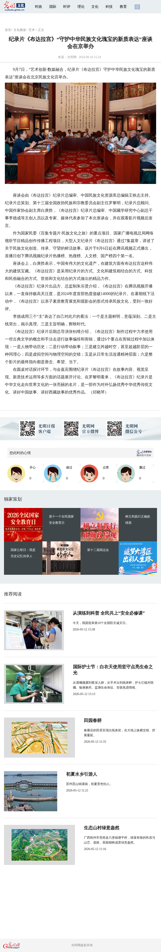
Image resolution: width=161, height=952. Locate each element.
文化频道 (20, 30)
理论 (80, 6)
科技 (109, 6)
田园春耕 (77, 720)
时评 (66, 6)
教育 (123, 6)
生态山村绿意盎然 (86, 827)
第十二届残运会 (98, 550)
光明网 (72, 57)
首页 (8, 30)
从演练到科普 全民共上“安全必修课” (105, 613)
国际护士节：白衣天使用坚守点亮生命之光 (111, 666)
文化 (94, 6)
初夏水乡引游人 (84, 774)
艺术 (32, 30)
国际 (52, 6)
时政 (38, 6)
